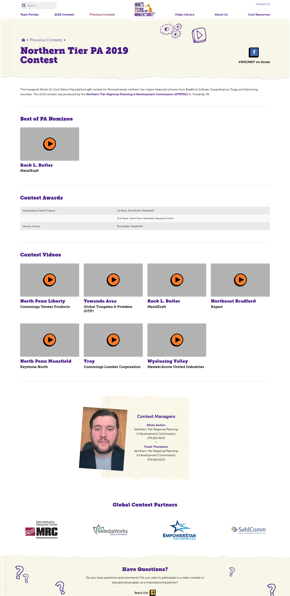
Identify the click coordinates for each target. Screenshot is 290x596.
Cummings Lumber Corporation (112, 367)
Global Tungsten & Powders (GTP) (108, 309)
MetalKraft (29, 170)
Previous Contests (46, 40)
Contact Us (263, 4)
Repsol (217, 307)
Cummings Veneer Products (45, 307)
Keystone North (34, 367)
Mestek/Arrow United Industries (175, 367)
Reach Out (141, 593)
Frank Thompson (156, 446)
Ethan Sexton (156, 425)
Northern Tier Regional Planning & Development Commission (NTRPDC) (137, 94)
